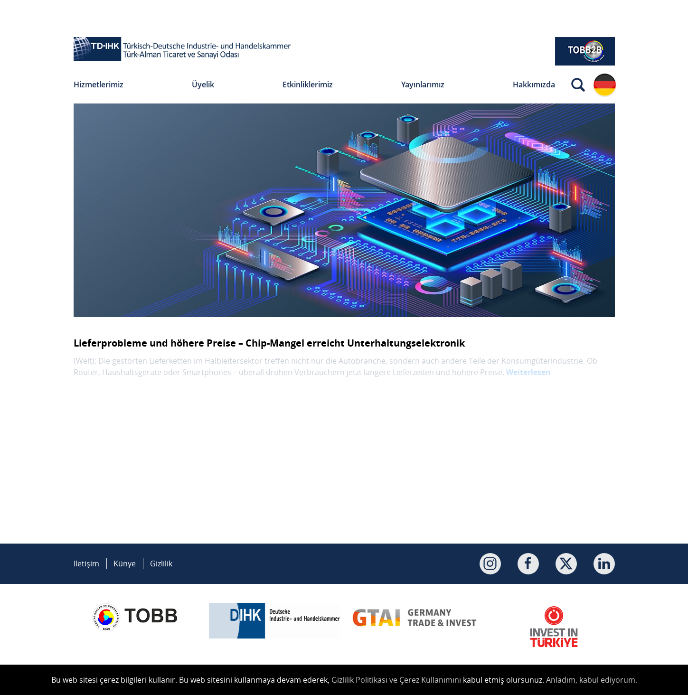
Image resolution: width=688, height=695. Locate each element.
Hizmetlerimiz (98, 84)
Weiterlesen (528, 372)
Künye (124, 563)
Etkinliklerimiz (308, 84)
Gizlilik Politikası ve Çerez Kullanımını (396, 680)
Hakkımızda (534, 84)
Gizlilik (161, 563)
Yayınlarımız (422, 84)
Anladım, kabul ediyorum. (591, 680)
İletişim (86, 563)
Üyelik (203, 84)
